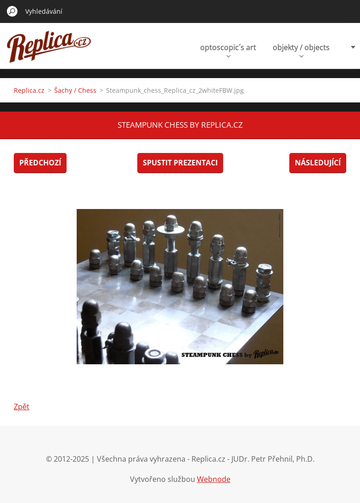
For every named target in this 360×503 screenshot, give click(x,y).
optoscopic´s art (228, 49)
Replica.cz (29, 90)
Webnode (214, 479)
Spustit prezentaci (180, 163)
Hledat (12, 11)
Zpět (21, 406)
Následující (318, 163)
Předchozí (40, 163)
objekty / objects (301, 49)
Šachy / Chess (75, 90)
